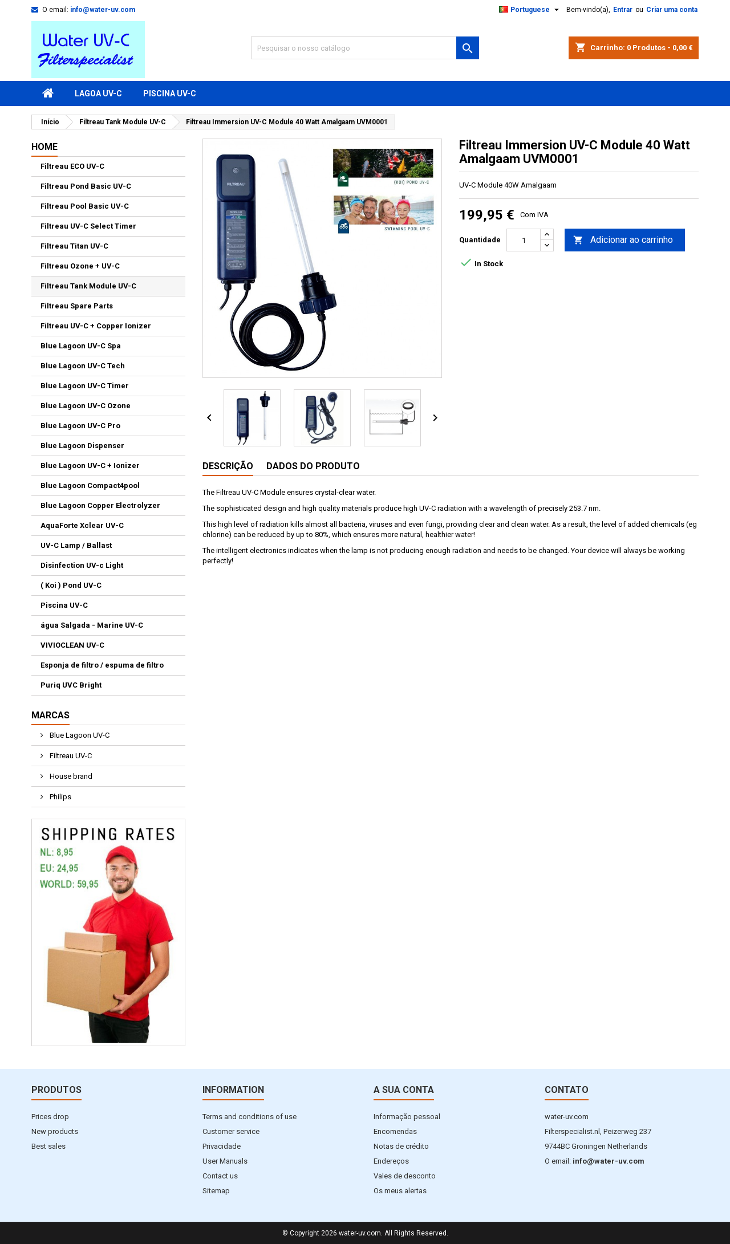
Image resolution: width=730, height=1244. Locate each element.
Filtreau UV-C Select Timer (88, 226)
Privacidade (221, 1146)
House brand (70, 776)
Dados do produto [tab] (313, 466)
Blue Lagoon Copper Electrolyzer (100, 505)
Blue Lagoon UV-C (79, 735)
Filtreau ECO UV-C (72, 166)
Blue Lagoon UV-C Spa (80, 346)
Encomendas (395, 1131)
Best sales (48, 1146)
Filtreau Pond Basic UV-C (85, 186)
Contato (567, 1089)
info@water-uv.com (102, 10)
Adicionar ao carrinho (623, 240)
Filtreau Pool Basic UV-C (84, 206)
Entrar (622, 10)
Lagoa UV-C (98, 93)
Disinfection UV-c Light (81, 565)
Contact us (220, 1176)
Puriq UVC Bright (71, 685)
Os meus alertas (400, 1190)
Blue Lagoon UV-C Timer (84, 385)
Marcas (50, 715)
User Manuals (225, 1161)
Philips (59, 796)
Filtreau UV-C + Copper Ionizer (95, 326)
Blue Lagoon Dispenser (82, 445)
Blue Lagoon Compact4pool (90, 485)
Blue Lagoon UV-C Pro (80, 425)
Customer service (230, 1131)
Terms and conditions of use (249, 1116)
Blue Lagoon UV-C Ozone (85, 405)
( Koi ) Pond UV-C (71, 585)
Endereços (391, 1161)
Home (44, 146)
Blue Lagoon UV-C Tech (82, 365)
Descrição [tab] (227, 466)
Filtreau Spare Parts (76, 306)
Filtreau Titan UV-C (74, 246)
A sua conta (404, 1089)
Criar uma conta (671, 10)
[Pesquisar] (365, 47)
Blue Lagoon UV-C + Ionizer (90, 465)
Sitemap (216, 1190)
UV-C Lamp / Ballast (76, 545)
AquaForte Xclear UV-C (82, 525)
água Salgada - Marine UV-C (91, 625)
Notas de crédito (401, 1146)
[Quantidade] (523, 240)
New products (54, 1131)
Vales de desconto (405, 1176)
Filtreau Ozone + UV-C (80, 266)
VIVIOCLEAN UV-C (72, 645)
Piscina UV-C (169, 93)
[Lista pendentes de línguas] (530, 9)
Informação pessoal (407, 1116)
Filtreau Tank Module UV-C (88, 286)
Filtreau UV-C (70, 755)
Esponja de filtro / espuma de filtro (102, 665)
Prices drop (50, 1116)
